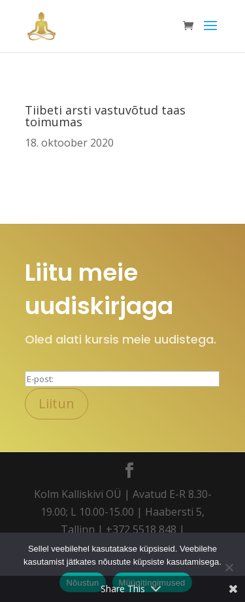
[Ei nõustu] (228, 567)
